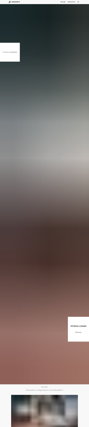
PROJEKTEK (71, 2)
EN (78, 2)
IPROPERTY (14, 2)
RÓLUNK (63, 2)
